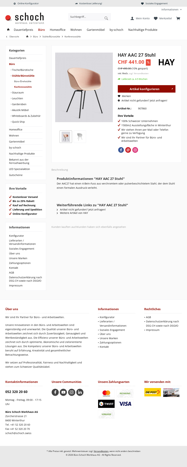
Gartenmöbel (17, 141)
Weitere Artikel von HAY (72, 213)
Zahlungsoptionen (20, 263)
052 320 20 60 (16, 391)
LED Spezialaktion (19, 169)
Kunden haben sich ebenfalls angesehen (101, 227)
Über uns (14, 253)
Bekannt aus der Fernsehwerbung (19, 161)
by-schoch (15, 147)
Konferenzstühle (23, 86)
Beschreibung (59, 169)
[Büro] (41, 29)
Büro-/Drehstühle (22, 81)
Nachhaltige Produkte (22, 153)
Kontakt (13, 267)
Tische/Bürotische (22, 70)
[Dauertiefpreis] (23, 29)
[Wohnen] (76, 29)
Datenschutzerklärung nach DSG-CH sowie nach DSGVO (25, 279)
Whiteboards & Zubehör (26, 116)
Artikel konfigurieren (151, 88)
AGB (11, 272)
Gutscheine (16, 175)
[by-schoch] (116, 29)
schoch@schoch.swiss (18, 433)
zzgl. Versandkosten (138, 73)
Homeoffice (15, 129)
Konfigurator (16, 235)
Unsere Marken (18, 258)
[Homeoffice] (57, 29)
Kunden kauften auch (64, 227)
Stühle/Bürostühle (22, 75)
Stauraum (17, 92)
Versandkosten (101, 451)
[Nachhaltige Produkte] (143, 29)
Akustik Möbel (20, 110)
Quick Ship (18, 121)
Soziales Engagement (21, 248)
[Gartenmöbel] (95, 29)
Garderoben (18, 104)
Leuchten (17, 98)
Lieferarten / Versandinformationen (22, 242)
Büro (12, 64)
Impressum (16, 285)
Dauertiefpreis (17, 58)
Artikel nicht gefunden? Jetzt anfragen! (142, 100)
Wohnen (14, 135)
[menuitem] (170, 9)
